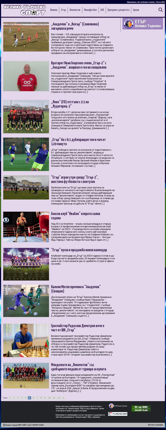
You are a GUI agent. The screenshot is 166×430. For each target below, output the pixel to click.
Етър (63, 10)
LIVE (102, 10)
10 (49, 398)
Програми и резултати (118, 10)
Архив (136, 10)
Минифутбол (90, 10)
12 (59, 398)
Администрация (38, 425)
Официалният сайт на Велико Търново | (142, 2)
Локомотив (74, 10)
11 (54, 398)
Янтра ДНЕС (161, 2)
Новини (53, 10)
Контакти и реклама (155, 425)
